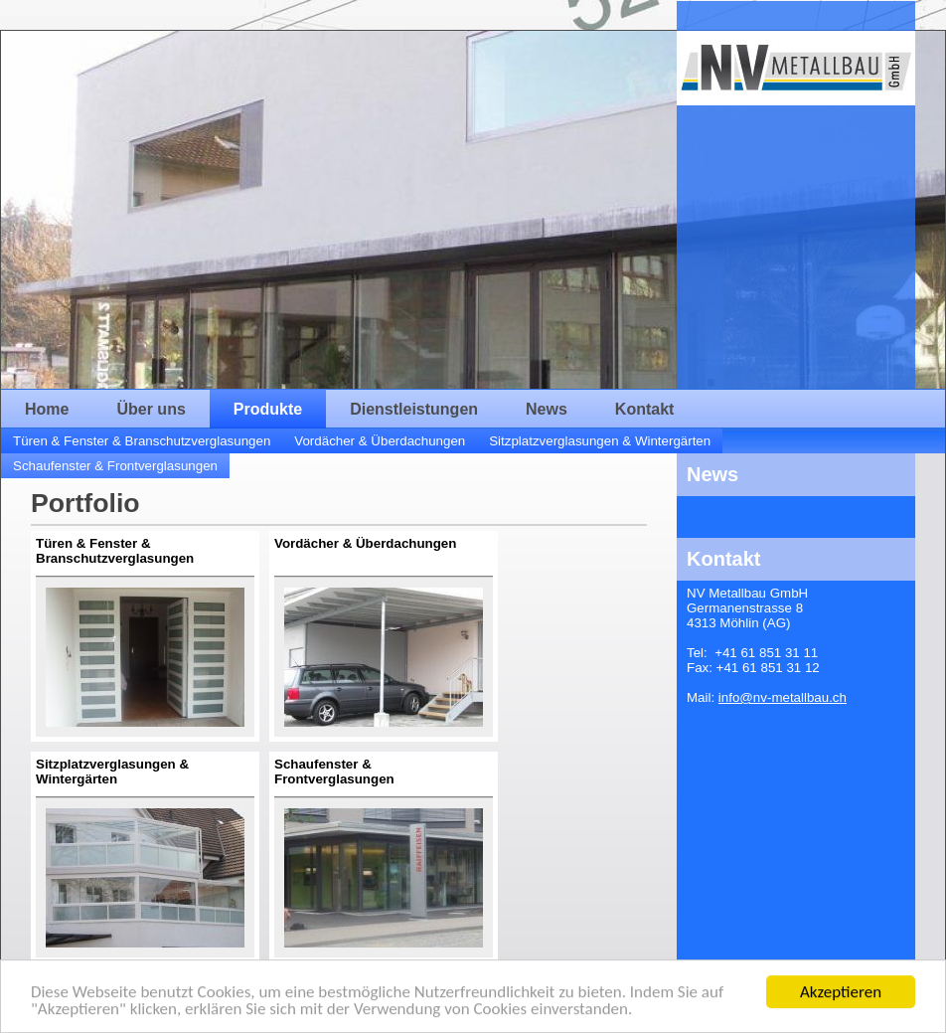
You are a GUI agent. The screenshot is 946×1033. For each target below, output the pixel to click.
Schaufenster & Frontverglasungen (115, 465)
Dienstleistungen (414, 409)
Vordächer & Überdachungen (379, 440)
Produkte (268, 409)
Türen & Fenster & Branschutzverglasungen (141, 440)
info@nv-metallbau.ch (782, 697)
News (546, 409)
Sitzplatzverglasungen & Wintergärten (599, 440)
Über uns (150, 409)
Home (47, 409)
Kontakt (645, 409)
